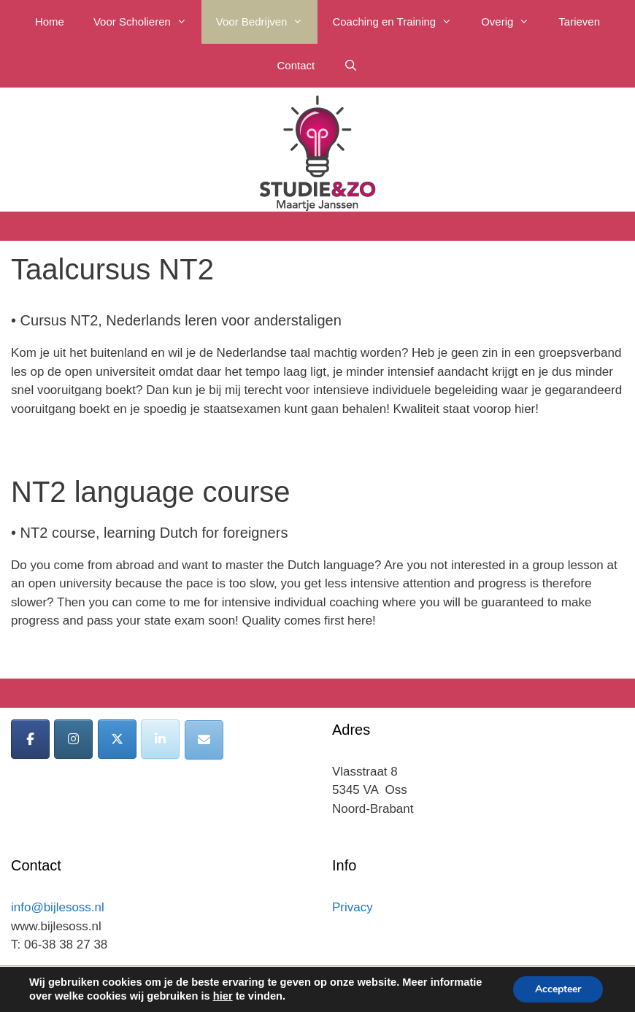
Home (49, 21)
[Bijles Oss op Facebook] (30, 739)
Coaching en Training (399, 22)
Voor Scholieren (147, 22)
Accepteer (558, 989)
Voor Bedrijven (267, 22)
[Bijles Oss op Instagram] (73, 739)
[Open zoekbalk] (350, 66)
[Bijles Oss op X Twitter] (117, 739)
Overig (512, 22)
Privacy (352, 907)
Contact (296, 65)
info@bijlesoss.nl (57, 907)
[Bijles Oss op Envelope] (204, 740)
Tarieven (579, 21)
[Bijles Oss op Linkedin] (160, 739)
